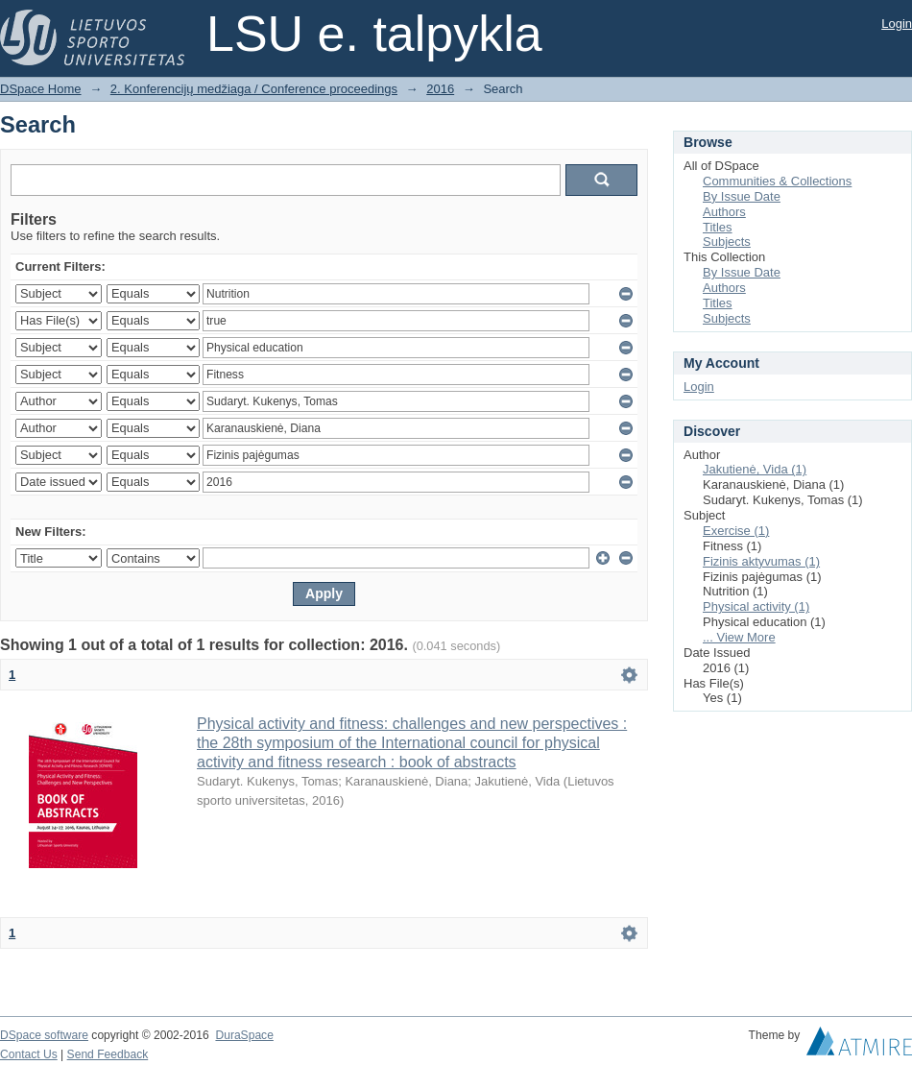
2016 (440, 89)
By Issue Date (741, 196)
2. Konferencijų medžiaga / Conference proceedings (253, 89)
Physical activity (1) (756, 606)
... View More (739, 637)
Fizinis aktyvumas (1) (761, 561)
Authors (724, 212)
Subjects (727, 241)
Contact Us (29, 1054)
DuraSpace (244, 1035)
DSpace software (44, 1035)
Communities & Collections (777, 181)
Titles (717, 227)
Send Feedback (108, 1054)
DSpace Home (41, 89)
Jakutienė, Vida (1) (754, 469)
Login (896, 23)
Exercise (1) (736, 530)
